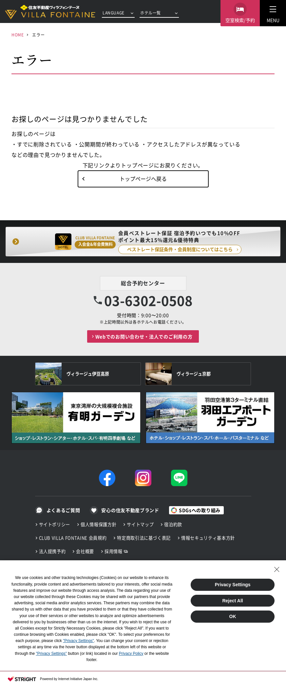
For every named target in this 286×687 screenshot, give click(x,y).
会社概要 (85, 551)
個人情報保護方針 (98, 524)
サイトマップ (140, 524)
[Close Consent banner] (277, 569)
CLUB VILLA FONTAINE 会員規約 (73, 538)
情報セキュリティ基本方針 (208, 538)
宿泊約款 (173, 524)
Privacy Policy (131, 653)
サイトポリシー (54, 524)
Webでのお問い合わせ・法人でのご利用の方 (144, 336)
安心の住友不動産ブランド (130, 510)
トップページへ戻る (143, 178)
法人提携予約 (52, 551)
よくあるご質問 (63, 510)
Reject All (232, 600)
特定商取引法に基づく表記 (144, 538)
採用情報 (114, 551)
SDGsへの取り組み (199, 510)
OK (232, 616)
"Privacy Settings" (78, 640)
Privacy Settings (233, 584)
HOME (17, 34)
